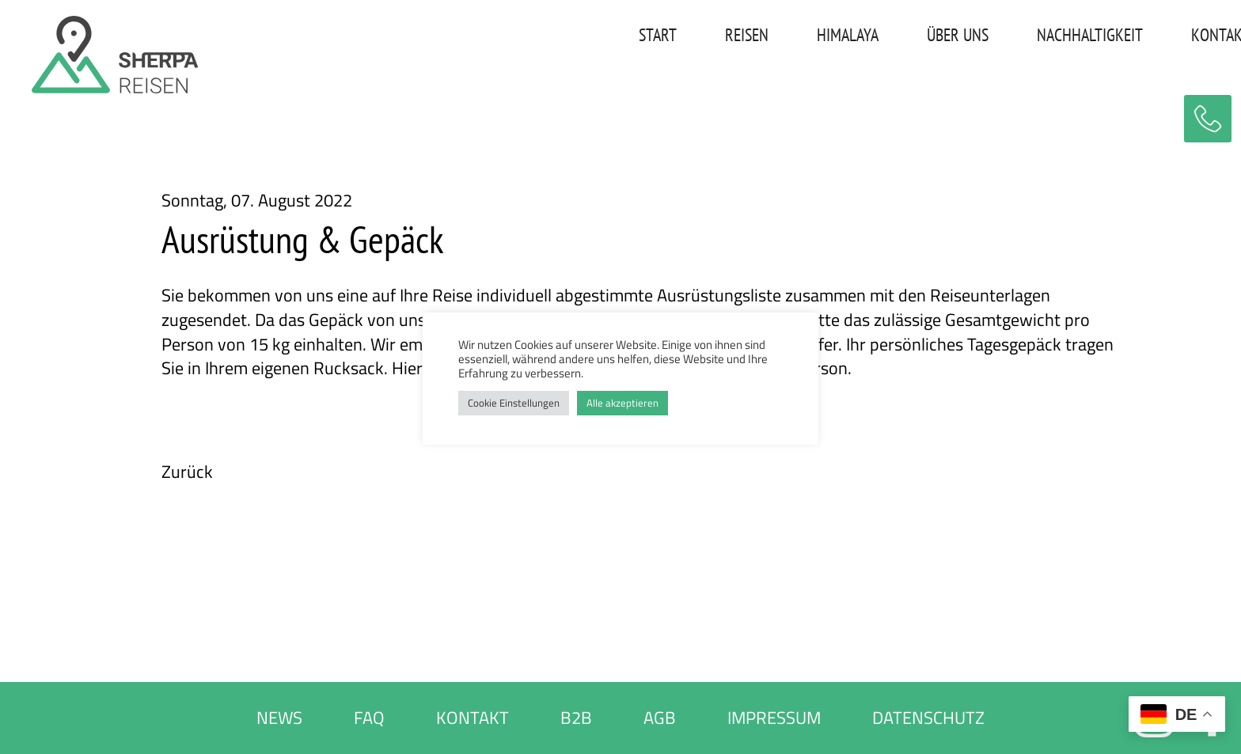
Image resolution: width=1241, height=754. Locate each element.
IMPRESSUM (774, 717)
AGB (659, 717)
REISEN (696, 35)
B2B (576, 717)
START (607, 35)
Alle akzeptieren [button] (622, 403)
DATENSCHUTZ (928, 717)
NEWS (279, 717)
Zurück (187, 472)
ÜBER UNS (907, 35)
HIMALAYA (797, 35)
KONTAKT (1169, 35)
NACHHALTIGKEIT (1039, 35)
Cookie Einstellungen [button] (514, 403)
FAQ (369, 717)
